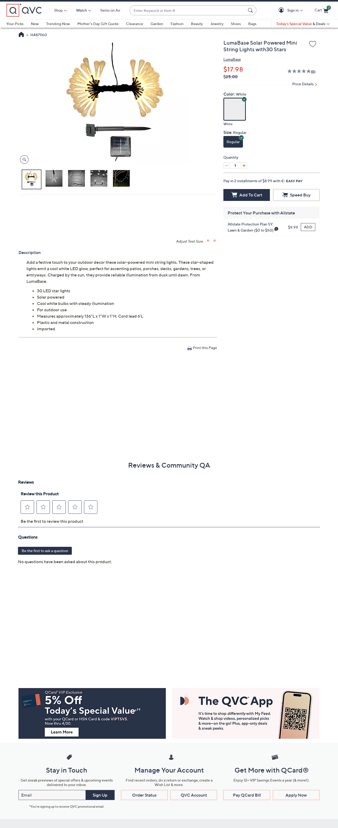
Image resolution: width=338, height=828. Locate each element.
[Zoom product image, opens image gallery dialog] (23, 159)
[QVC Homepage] (21, 35)
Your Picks (15, 23)
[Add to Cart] (246, 195)
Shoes (236, 23)
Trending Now (58, 23)
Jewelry (216, 23)
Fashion (177, 23)
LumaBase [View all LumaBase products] (232, 59)
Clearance (134, 23)
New (35, 23)
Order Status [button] (144, 795)
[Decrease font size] (215, 241)
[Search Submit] (251, 10)
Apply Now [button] (296, 795)
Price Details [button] (303, 84)
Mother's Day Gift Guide (98, 23)
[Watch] (81, 10)
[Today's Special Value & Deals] (303, 24)
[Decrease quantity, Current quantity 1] (226, 165)
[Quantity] (235, 165)
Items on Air (110, 10)
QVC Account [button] (194, 795)
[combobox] (188, 10)
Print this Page (205, 347)
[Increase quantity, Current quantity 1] (244, 165)
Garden (157, 23)
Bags (252, 23)
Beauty (197, 23)
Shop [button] (58, 10)
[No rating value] (299, 72)
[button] (282, 10)
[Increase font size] (208, 241)
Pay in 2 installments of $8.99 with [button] (263, 180)
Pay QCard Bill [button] (247, 795)
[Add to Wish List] (312, 44)
